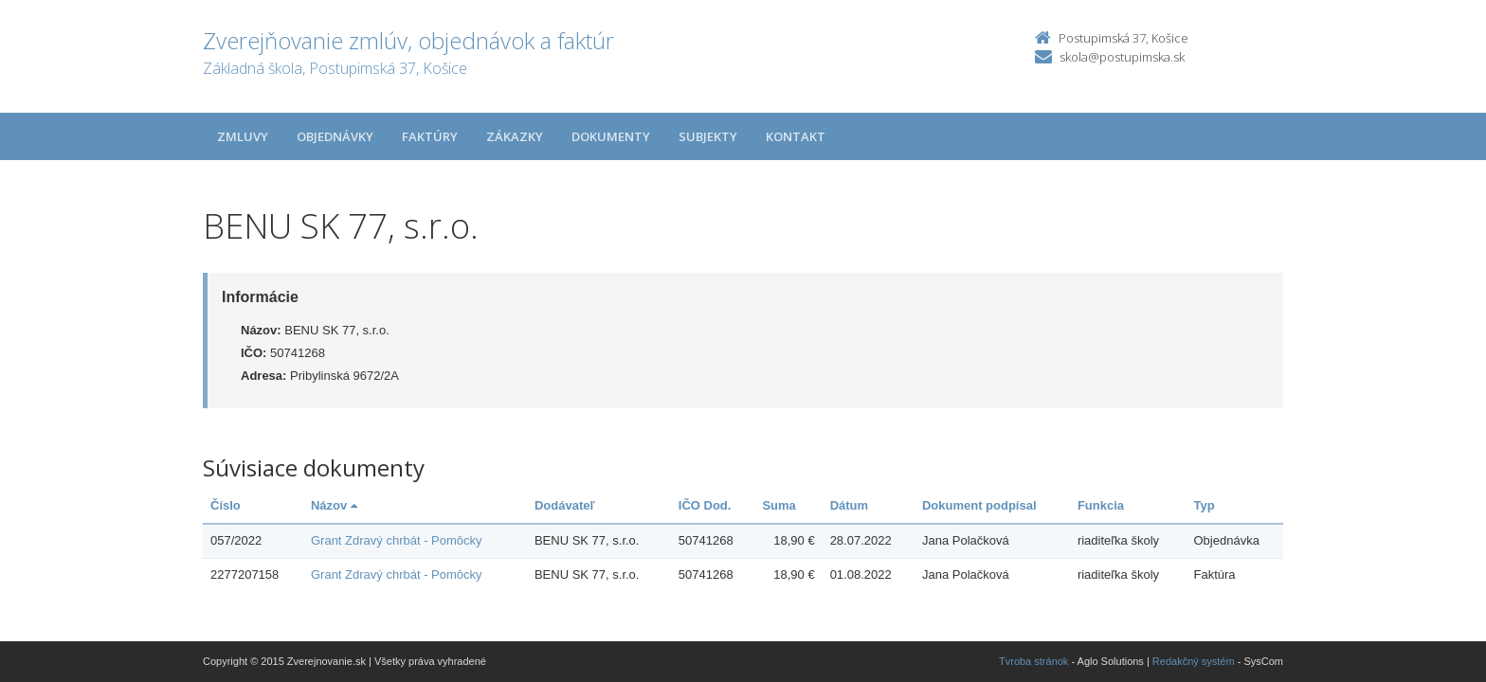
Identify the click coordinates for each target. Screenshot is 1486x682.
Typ (1204, 505)
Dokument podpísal (979, 505)
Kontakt (795, 136)
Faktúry (430, 136)
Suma (778, 505)
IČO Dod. (705, 505)
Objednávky (335, 136)
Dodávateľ (565, 505)
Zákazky (514, 136)
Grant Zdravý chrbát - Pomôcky (396, 540)
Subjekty (708, 136)
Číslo (225, 505)
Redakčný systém (1193, 661)
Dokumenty (610, 136)
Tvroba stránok (1033, 661)
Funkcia (1101, 505)
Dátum (849, 505)
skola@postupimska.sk (1122, 56)
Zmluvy (242, 136)
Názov (334, 505)
